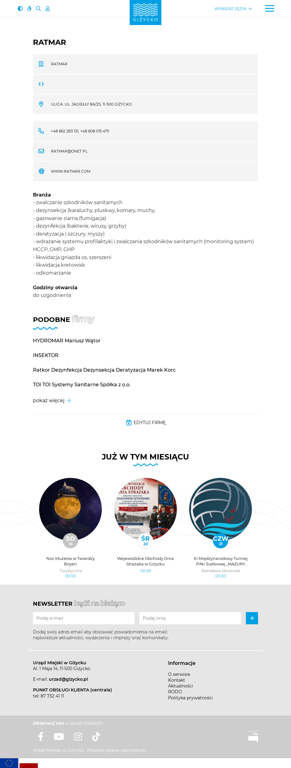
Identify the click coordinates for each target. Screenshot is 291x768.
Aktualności (180, 686)
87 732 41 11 (52, 696)
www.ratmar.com (70, 171)
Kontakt (176, 680)
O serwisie (179, 674)
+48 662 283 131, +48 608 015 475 (80, 131)
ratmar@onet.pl (69, 151)
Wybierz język (230, 8)
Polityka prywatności (190, 698)
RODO (175, 691)
